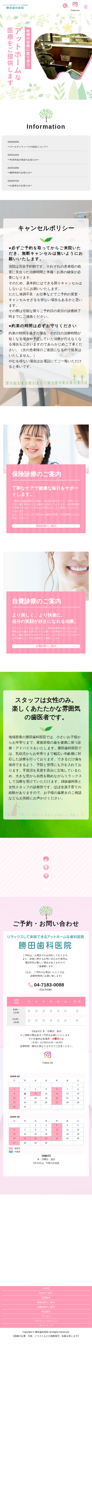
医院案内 (46, 1453)
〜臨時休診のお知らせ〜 (20, 172)
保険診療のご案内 (46, 530)
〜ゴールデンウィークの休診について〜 (28, 146)
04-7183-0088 (49, 1140)
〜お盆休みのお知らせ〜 (20, 185)
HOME (46, 1444)
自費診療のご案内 (46, 659)
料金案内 (46, 1467)
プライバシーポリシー (46, 1476)
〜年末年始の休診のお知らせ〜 (23, 159)
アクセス (46, 1472)
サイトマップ (46, 1481)
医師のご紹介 (46, 1448)
